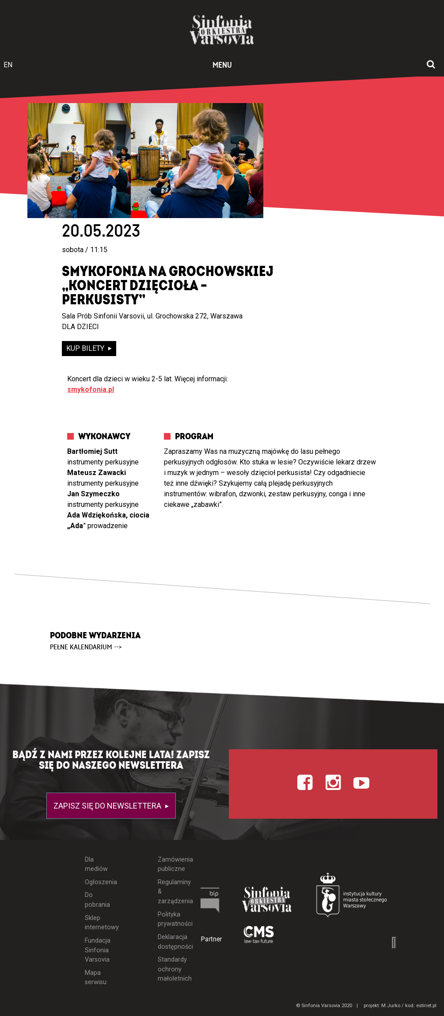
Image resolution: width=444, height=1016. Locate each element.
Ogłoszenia (96, 882)
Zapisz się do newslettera (108, 805)
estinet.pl (426, 1005)
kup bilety (86, 348)
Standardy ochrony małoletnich (169, 969)
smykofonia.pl (90, 389)
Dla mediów (96, 864)
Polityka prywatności (169, 919)
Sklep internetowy (96, 923)
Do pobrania (96, 900)
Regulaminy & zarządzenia (169, 891)
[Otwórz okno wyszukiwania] (431, 65)
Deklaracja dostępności (169, 942)
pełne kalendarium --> (86, 647)
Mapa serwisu (95, 977)
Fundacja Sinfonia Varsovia (96, 950)
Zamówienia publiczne (169, 864)
